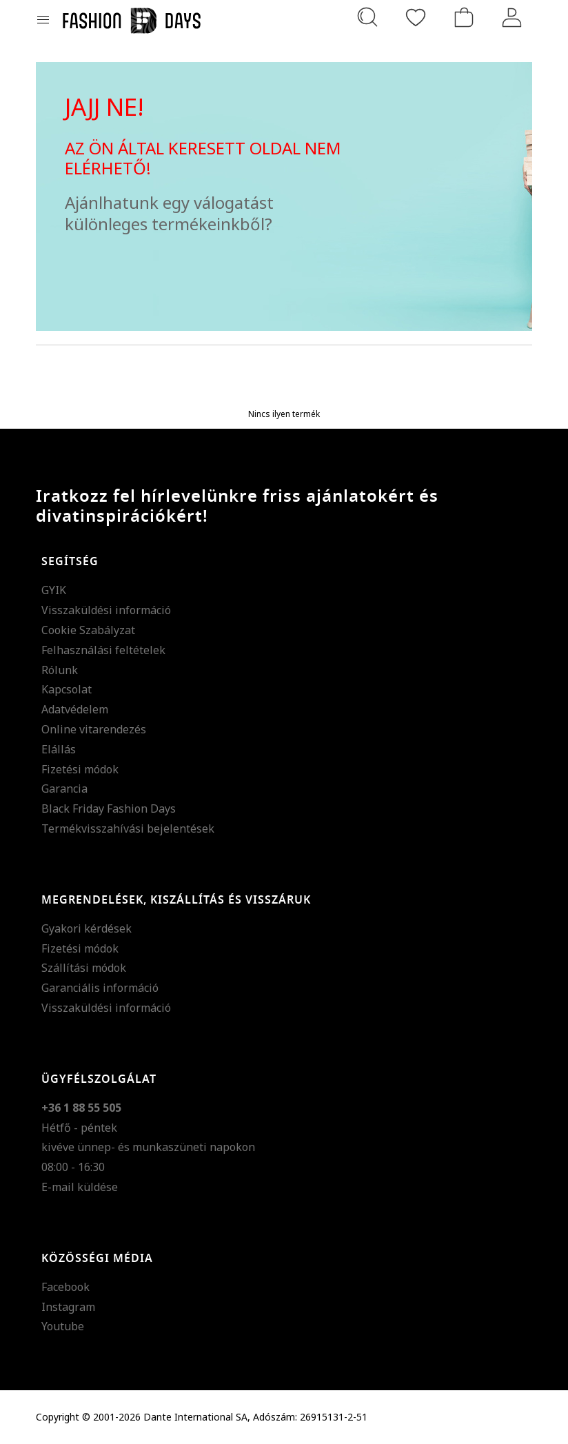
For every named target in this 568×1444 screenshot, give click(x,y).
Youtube (62, 1326)
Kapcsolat (66, 689)
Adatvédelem (74, 709)
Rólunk (59, 670)
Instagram (68, 1306)
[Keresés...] (367, 17)
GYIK (53, 590)
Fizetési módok (80, 769)
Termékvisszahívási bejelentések (127, 828)
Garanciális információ (100, 987)
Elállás (58, 749)
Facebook (65, 1286)
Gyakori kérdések (86, 928)
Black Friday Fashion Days (108, 808)
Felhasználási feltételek (103, 650)
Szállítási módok (83, 967)
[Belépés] (512, 17)
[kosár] (464, 17)
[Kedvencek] (415, 17)
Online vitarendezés (93, 729)
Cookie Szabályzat (88, 630)
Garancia (64, 788)
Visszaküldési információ (106, 610)
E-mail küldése (79, 1186)
